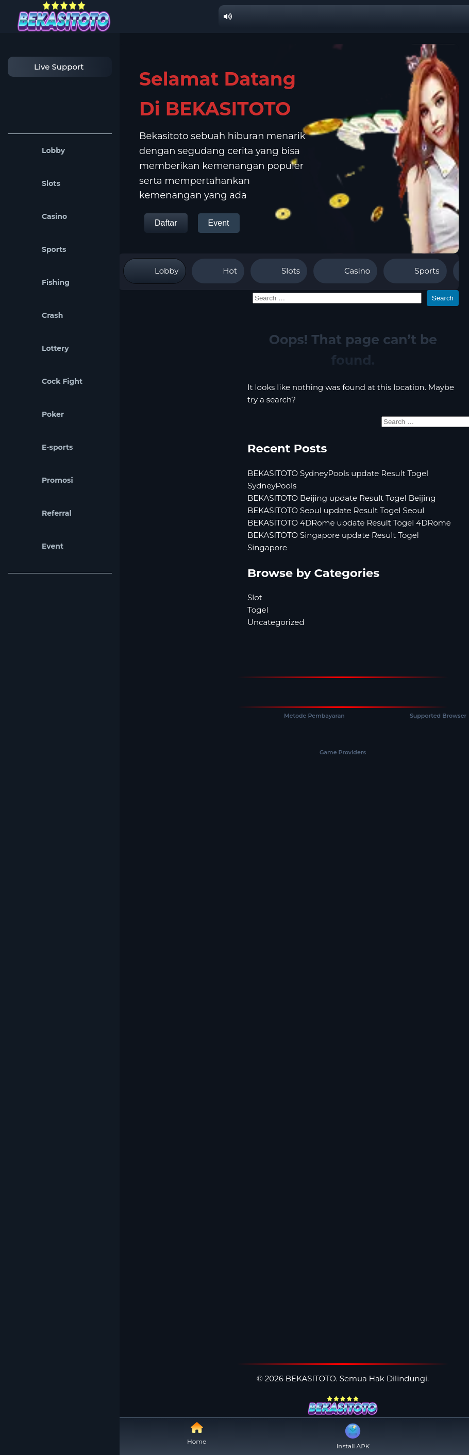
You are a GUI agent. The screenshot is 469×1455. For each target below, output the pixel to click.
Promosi (43, 480)
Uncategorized (276, 622)
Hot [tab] (218, 271)
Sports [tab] (415, 271)
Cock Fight (47, 381)
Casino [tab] (345, 271)
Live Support (48, 67)
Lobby (39, 150)
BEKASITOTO (311, 1378)
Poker (38, 414)
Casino (40, 216)
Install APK (353, 1435)
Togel (258, 610)
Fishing (41, 282)
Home (196, 1433)
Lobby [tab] (154, 271)
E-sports (43, 447)
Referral (42, 513)
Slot (254, 597)
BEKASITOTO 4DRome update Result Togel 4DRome (349, 523)
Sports (39, 249)
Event (38, 546)
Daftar (166, 222)
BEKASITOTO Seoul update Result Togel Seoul (335, 510)
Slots (36, 183)
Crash (38, 315)
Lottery (41, 348)
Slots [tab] (279, 271)
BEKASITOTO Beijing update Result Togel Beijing (341, 498)
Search (443, 298)
